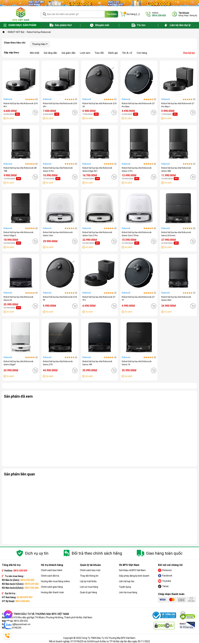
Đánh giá (113, 52)
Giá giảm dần (68, 52)
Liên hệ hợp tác (126, 581)
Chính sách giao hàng (52, 587)
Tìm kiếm (111, 14)
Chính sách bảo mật (90, 570)
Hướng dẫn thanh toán (52, 592)
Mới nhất (34, 52)
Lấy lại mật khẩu (88, 581)
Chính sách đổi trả (50, 575)
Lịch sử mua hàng (89, 587)
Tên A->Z (127, 52)
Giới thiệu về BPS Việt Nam (132, 570)
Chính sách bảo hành (51, 570)
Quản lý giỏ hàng (88, 592)
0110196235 (14, 627)
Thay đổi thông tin (89, 575)
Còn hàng (142, 52)
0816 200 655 (21, 621)
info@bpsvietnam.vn (19, 624)
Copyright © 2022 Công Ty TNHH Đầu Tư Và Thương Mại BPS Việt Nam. (99, 638)
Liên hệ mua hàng (128, 592)
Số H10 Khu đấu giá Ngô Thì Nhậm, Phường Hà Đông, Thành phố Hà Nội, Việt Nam (51, 617)
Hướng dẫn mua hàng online (55, 581)
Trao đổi (99, 52)
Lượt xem (85, 52)
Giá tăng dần (50, 52)
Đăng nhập (183, 15)
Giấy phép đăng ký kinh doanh (134, 575)
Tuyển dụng (125, 587)
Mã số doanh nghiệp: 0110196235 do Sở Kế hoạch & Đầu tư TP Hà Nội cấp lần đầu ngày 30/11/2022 (99, 641)
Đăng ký (193, 15)
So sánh (10, 118)
